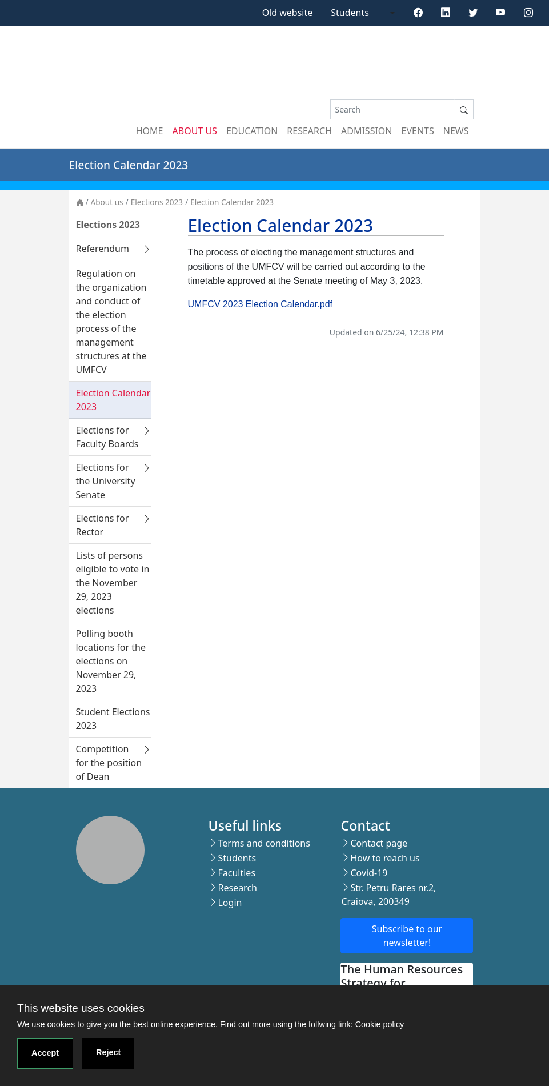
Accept (45, 1052)
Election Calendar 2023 (232, 202)
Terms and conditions (264, 843)
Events (418, 131)
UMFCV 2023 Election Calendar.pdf (260, 304)
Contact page (378, 843)
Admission (366, 131)
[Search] (392, 109)
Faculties (236, 873)
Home (149, 131)
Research (309, 131)
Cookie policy (379, 1024)
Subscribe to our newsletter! (407, 936)
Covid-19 (368, 873)
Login (230, 902)
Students (350, 12)
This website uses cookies (81, 1008)
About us (195, 131)
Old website (287, 12)
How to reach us (384, 858)
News (456, 131)
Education (252, 131)
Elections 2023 (157, 202)
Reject (108, 1052)
